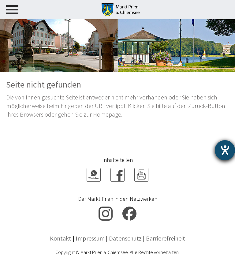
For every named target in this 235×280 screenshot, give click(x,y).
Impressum (90, 238)
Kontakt (60, 238)
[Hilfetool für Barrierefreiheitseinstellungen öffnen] (225, 150)
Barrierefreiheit (165, 238)
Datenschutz (125, 238)
